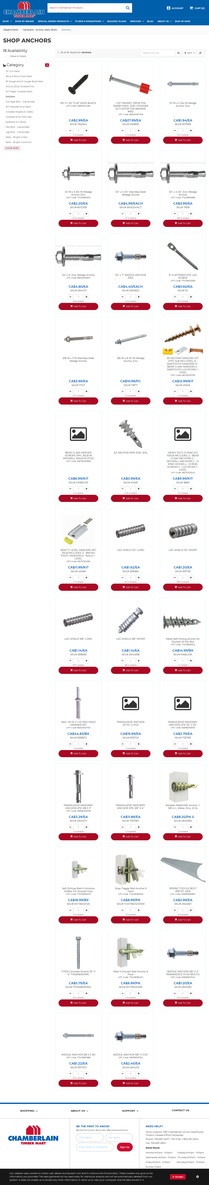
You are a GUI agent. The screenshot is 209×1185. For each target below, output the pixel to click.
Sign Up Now (182, 21)
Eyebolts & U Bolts (16, 122)
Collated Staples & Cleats (19, 112)
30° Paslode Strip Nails (18, 107)
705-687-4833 (158, 1143)
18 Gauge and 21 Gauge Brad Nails (24, 81)
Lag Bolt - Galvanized (17, 132)
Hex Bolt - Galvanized (17, 127)
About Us (163, 21)
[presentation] (47, 65)
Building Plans (116, 21)
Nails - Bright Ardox (17, 137)
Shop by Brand (24, 21)
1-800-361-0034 (190, 1139)
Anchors (10, 97)
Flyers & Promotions (88, 21)
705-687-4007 (161, 1139)
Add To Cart (79, 140)
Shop (6, 21)
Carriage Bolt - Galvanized (20, 102)
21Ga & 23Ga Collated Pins (20, 87)
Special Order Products (53, 21)
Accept (177, 1177)
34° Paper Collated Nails (19, 92)
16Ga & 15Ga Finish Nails (19, 76)
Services (135, 21)
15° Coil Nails (13, 71)
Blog (150, 21)
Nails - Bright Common (19, 142)
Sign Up (124, 1147)
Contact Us (180, 1110)
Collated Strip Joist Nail (19, 117)
